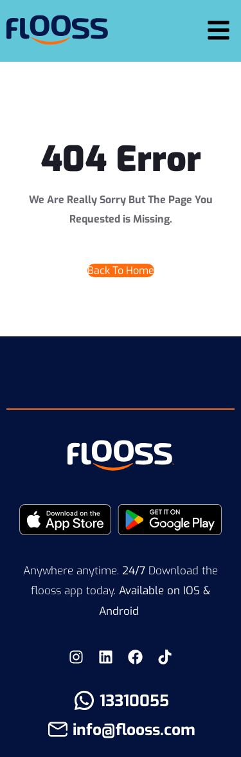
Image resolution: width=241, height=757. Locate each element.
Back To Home (120, 270)
